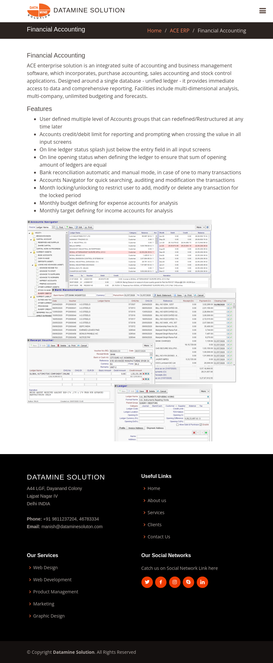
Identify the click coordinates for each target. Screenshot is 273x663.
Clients (155, 524)
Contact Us (159, 537)
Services (156, 512)
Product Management (55, 592)
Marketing (43, 604)
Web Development (52, 579)
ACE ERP (179, 30)
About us (157, 500)
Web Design (45, 567)
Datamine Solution (89, 10)
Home (154, 30)
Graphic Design (49, 616)
